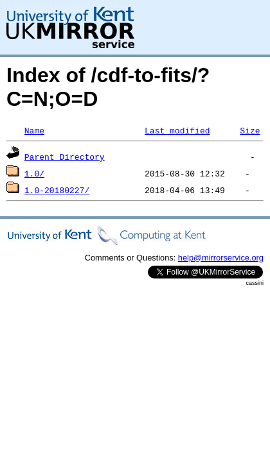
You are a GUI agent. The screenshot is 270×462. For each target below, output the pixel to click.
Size (250, 130)
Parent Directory (64, 156)
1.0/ (34, 173)
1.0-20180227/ (56, 190)
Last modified (177, 130)
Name (34, 130)
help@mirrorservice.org (221, 257)
